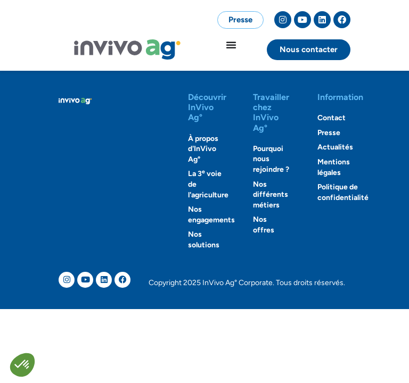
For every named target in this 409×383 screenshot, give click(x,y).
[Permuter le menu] (231, 44)
